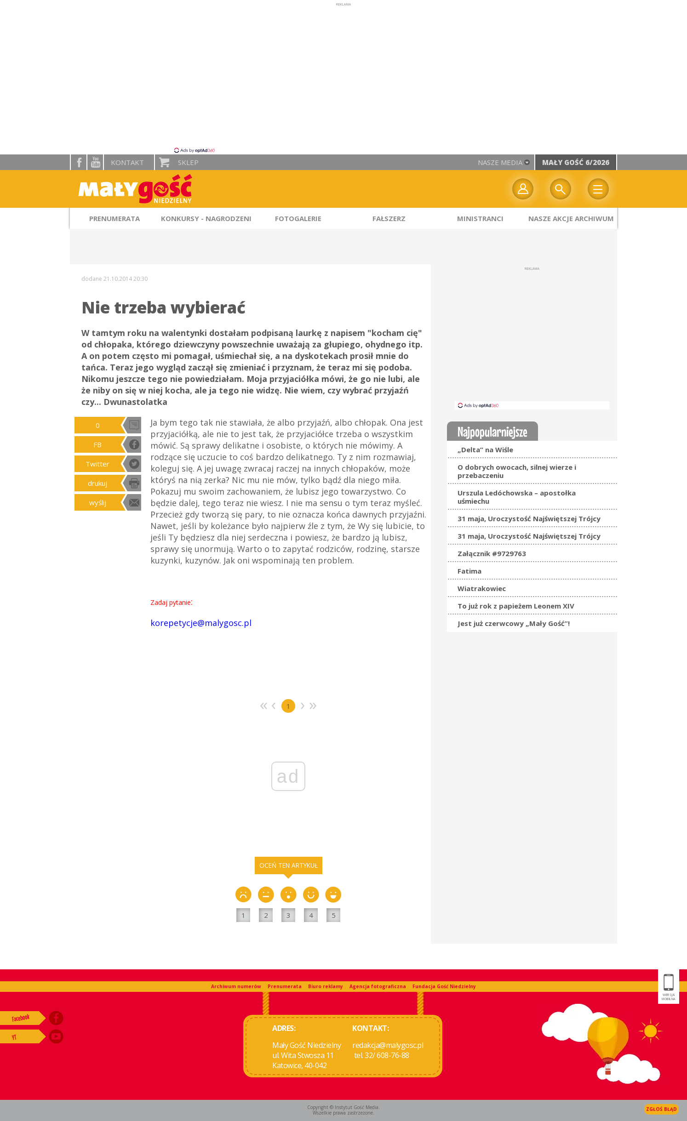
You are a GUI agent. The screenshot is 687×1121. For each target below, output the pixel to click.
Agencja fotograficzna (377, 986)
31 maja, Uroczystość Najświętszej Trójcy (529, 518)
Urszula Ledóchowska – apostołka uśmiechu (517, 497)
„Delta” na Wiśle (485, 449)
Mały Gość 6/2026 (575, 162)
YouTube (95, 162)
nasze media (500, 162)
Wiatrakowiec (482, 588)
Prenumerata (285, 986)
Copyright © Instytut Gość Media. (343, 1107)
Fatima (469, 571)
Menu (598, 188)
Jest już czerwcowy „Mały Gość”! (514, 623)
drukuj (97, 483)
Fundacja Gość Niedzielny (444, 986)
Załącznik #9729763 (492, 553)
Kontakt (127, 162)
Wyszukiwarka (560, 188)
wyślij (97, 502)
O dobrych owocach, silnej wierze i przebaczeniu (517, 471)
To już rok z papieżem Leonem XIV (516, 606)
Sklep (188, 162)
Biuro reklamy (325, 986)
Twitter (97, 463)
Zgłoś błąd (661, 1109)
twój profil (522, 188)
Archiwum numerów (236, 986)
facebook (78, 162)
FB (97, 444)
